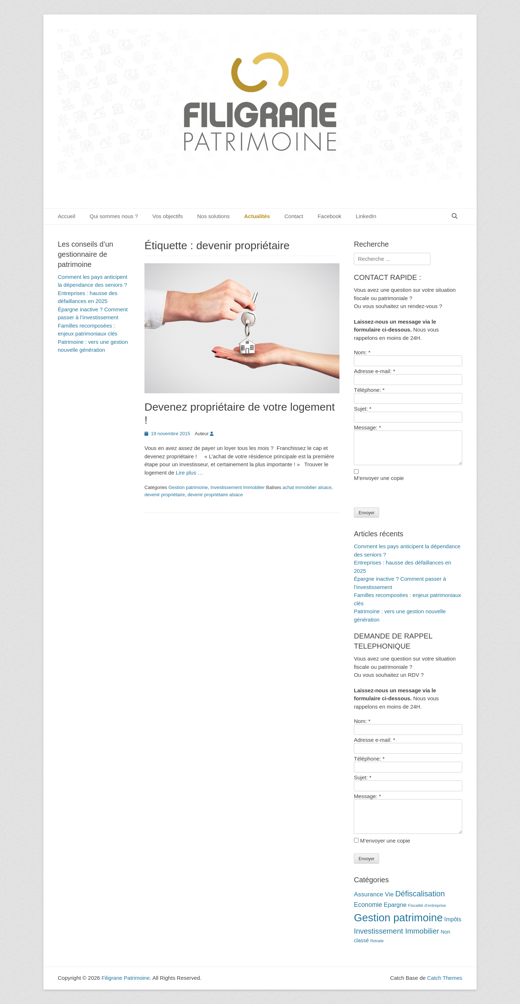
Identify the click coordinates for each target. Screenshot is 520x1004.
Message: (367, 427)
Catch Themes (444, 978)
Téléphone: (369, 390)
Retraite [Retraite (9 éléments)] (377, 941)
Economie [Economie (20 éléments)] (368, 904)
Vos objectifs (167, 216)
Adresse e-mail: (374, 371)
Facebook (329, 216)
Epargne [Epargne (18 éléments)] (395, 904)
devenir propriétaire (164, 494)
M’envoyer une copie (379, 478)
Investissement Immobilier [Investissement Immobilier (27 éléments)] (396, 931)
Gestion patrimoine (188, 487)
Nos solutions (213, 216)
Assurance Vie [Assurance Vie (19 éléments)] (374, 894)
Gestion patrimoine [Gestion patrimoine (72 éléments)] (398, 917)
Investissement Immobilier (238, 487)
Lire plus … (189, 472)
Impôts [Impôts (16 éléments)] (452, 919)
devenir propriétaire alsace (215, 494)
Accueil (66, 216)
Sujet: (362, 409)
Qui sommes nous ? (114, 216)
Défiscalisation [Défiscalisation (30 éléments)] (420, 894)
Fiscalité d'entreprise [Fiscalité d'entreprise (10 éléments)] (427, 905)
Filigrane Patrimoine (125, 978)
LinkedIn (366, 216)
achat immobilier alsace (307, 487)
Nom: (362, 352)
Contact (294, 216)
